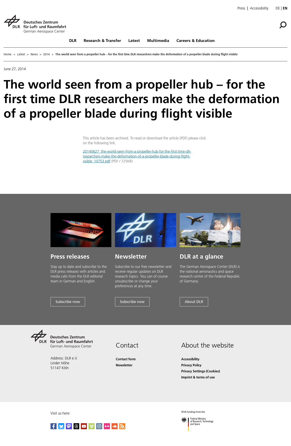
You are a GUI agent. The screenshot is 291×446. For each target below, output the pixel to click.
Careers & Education (195, 40)
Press (241, 8)
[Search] (283, 25)
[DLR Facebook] (54, 428)
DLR (72, 40)
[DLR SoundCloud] (115, 428)
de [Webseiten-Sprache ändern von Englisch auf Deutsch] (278, 8)
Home (8, 54)
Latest (134, 40)
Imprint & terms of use (198, 377)
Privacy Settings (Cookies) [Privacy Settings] (200, 371)
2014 (46, 54)
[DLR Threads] (76, 428)
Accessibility (259, 8)
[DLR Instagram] (99, 428)
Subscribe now (68, 301)
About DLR (194, 301)
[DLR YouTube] (84, 428)
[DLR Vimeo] (92, 428)
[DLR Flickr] (107, 428)
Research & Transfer (102, 40)
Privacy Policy (191, 365)
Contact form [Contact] (126, 359)
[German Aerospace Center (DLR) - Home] (37, 24)
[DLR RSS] (122, 428)
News (34, 54)
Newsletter (124, 365)
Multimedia (158, 40)
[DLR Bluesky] (61, 428)
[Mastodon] (69, 428)
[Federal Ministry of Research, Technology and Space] (201, 434)
